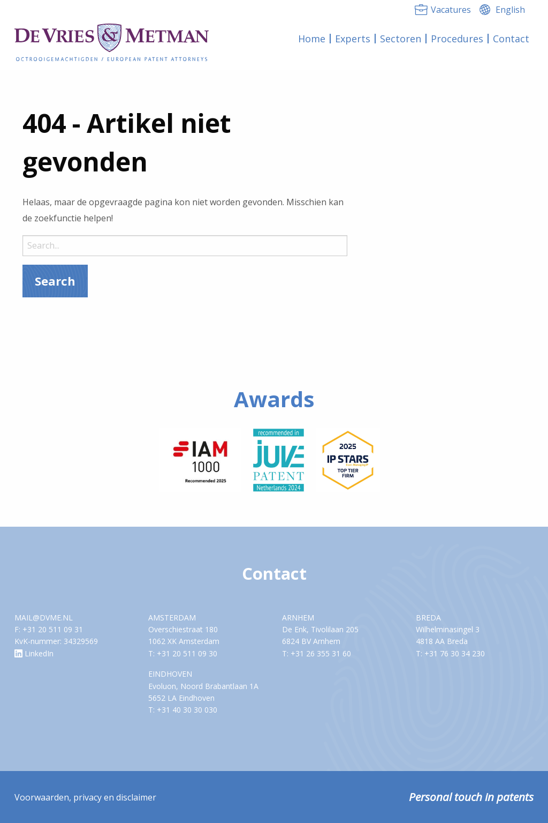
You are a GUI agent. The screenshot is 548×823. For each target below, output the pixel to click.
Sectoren (400, 38)
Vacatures (451, 9)
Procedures (457, 38)
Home (311, 38)
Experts (352, 38)
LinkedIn (34, 653)
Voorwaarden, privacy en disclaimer (85, 797)
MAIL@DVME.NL (43, 617)
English (510, 9)
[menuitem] (312, 38)
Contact (511, 38)
